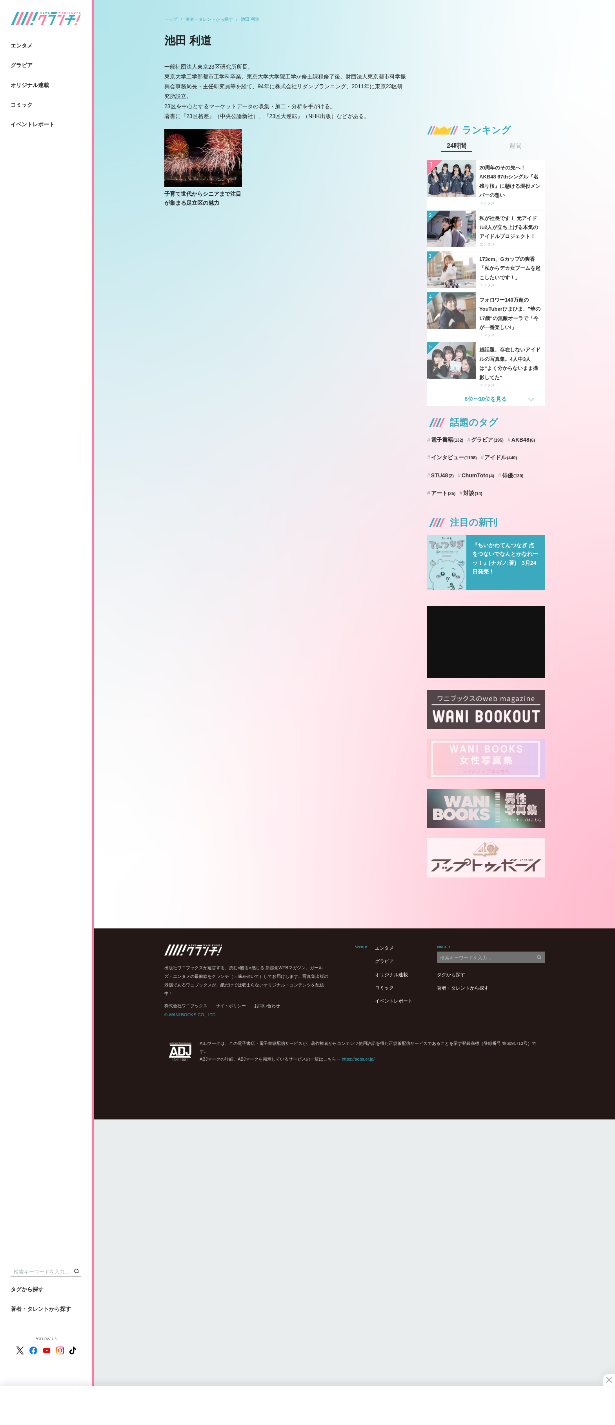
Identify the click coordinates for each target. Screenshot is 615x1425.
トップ (170, 19)
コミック (22, 105)
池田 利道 (250, 19)
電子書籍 (447, 440)
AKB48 (523, 440)
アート (443, 493)
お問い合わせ (267, 1005)
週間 (515, 146)
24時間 (456, 146)
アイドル (500, 457)
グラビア (22, 65)
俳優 (513, 475)
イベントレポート (33, 124)
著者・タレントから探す (41, 1309)
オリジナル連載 (30, 85)
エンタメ (22, 45)
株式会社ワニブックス (185, 1005)
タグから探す (27, 1289)
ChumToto (478, 475)
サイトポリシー (231, 1005)
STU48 (442, 475)
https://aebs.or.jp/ (358, 1059)
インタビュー (454, 457)
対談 (472, 493)
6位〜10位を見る (486, 399)
